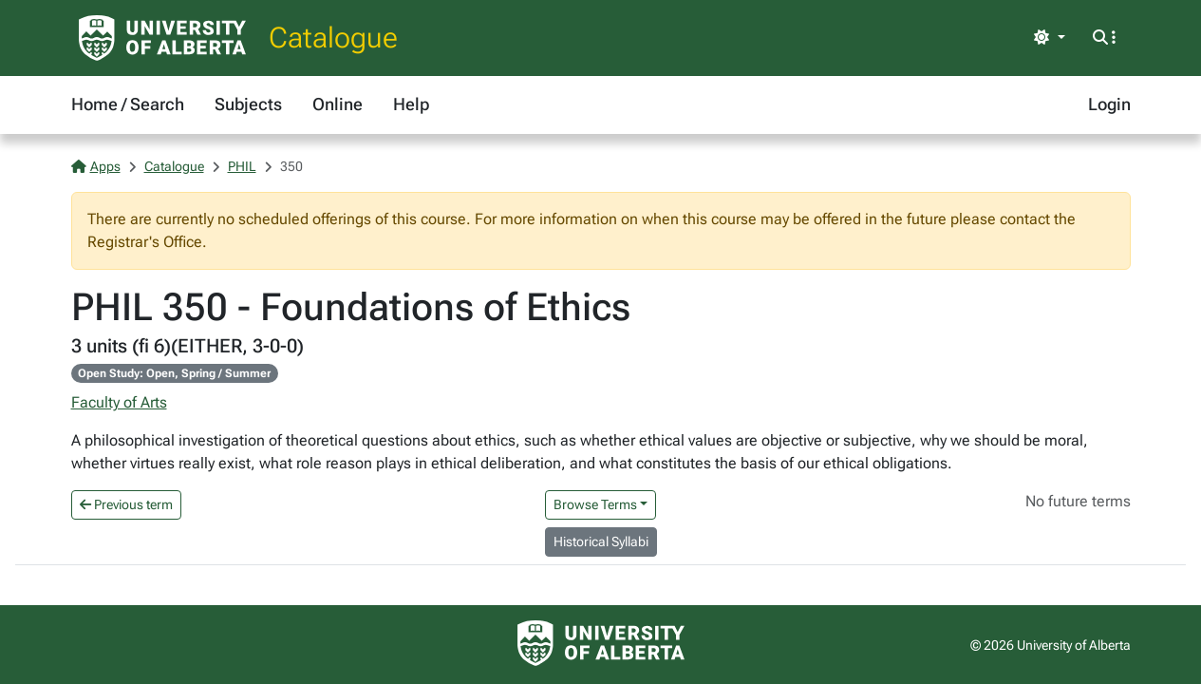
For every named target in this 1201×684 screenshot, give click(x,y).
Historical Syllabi (601, 541)
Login (1109, 104)
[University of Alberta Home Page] (162, 38)
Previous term (126, 504)
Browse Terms (595, 504)
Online (337, 104)
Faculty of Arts (119, 402)
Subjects (248, 104)
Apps (96, 166)
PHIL (242, 166)
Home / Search (127, 104)
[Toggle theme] (1049, 38)
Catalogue (333, 37)
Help (411, 104)
